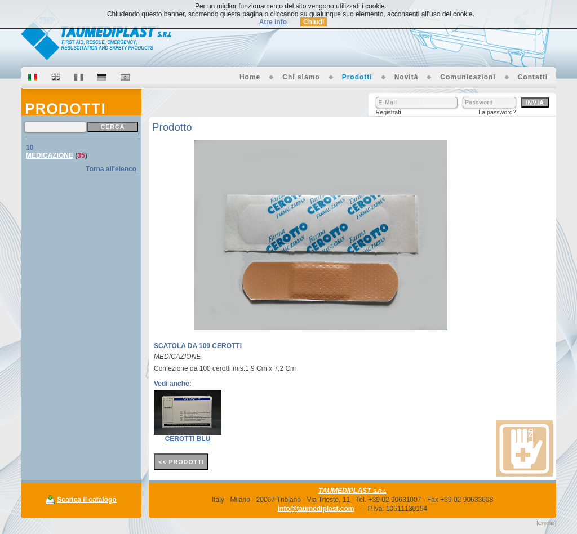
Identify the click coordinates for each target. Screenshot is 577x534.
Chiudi (313, 22)
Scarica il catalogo (86, 500)
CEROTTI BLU (188, 439)
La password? (497, 112)
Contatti (533, 77)
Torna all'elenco (111, 169)
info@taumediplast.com (316, 509)
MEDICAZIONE (49, 155)
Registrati (388, 112)
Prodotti (357, 77)
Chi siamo (300, 77)
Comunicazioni (467, 77)
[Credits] (546, 523)
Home (249, 77)
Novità (406, 77)
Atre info (273, 22)
